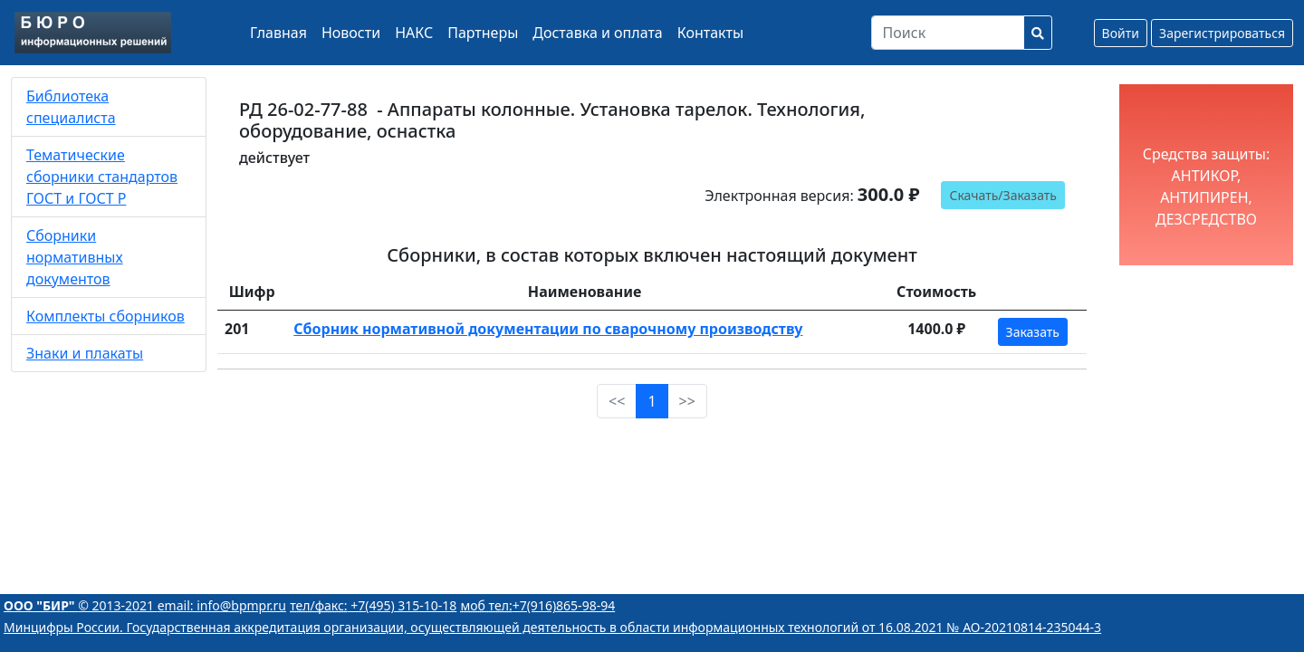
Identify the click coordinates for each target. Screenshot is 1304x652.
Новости (350, 33)
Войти (1120, 33)
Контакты (710, 33)
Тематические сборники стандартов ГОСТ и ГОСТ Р (101, 176)
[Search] (947, 32)
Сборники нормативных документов (74, 257)
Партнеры (482, 33)
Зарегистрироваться (1222, 33)
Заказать (1033, 331)
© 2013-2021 (81, 605)
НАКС (414, 33)
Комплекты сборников (105, 316)
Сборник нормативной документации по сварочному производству (547, 329)
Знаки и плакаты (84, 353)
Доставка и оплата (597, 33)
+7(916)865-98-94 (538, 605)
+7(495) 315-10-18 (373, 605)
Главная (278, 33)
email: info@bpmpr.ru (222, 605)
